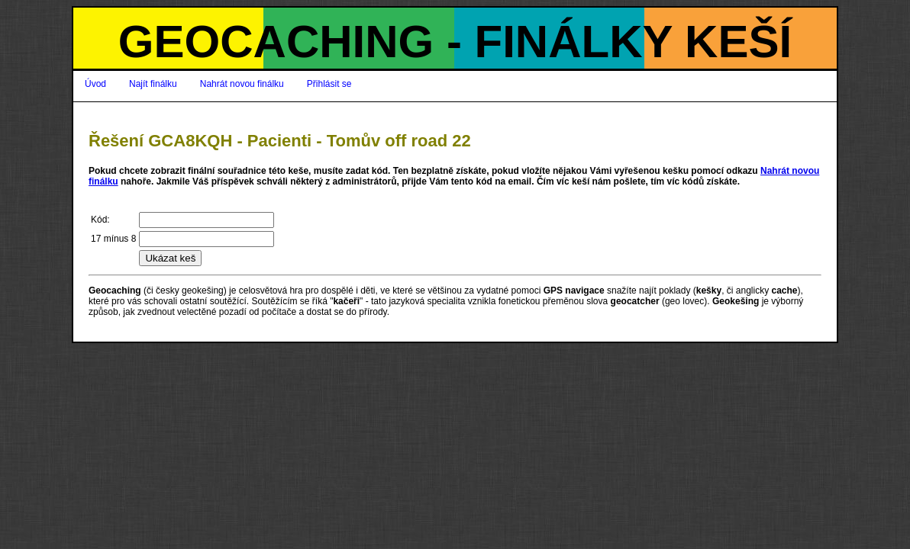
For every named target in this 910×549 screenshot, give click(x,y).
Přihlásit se (329, 84)
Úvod (95, 84)
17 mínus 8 (113, 238)
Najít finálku (153, 84)
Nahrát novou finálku (242, 84)
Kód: (100, 219)
